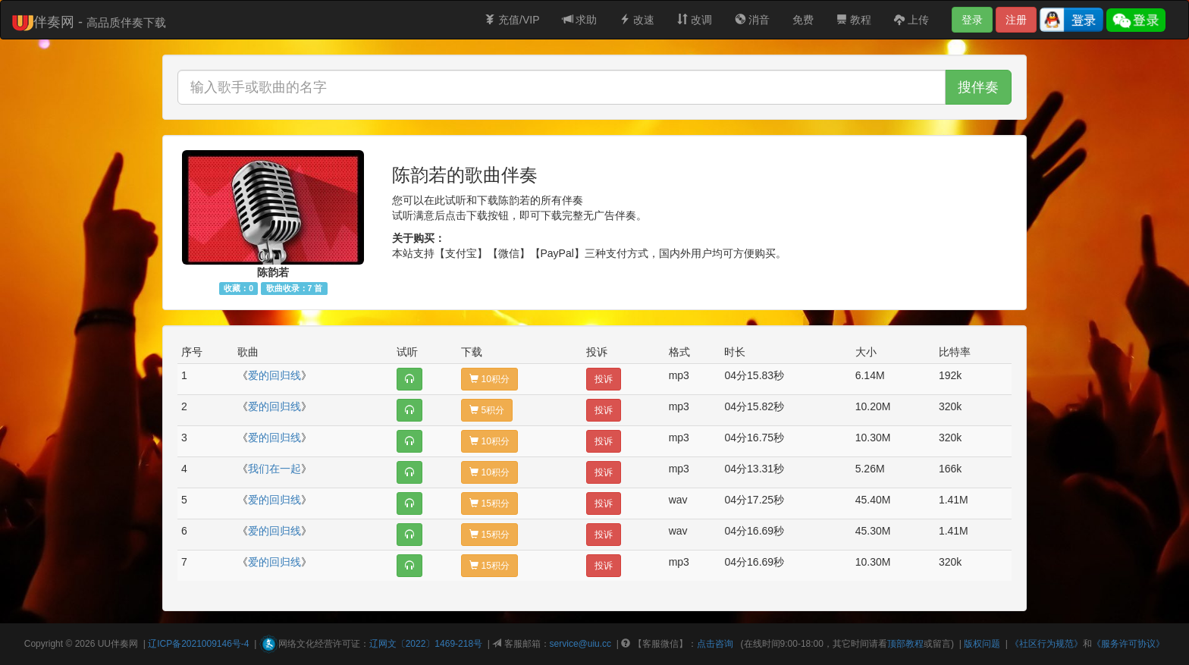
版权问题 (982, 643)
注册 (1016, 20)
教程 (853, 20)
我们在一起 (274, 469)
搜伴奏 (978, 87)
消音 (752, 20)
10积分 (489, 379)
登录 (972, 20)
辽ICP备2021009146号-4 (198, 643)
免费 (803, 20)
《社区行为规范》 (1046, 643)
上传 (911, 20)
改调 (694, 20)
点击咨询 (715, 643)
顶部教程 (905, 643)
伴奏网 (124, 643)
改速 (637, 20)
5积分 (486, 410)
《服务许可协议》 (1128, 643)
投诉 (603, 379)
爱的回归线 (274, 375)
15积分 (489, 503)
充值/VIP (512, 20)
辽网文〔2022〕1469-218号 (425, 643)
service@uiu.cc (581, 643)
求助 (580, 20)
